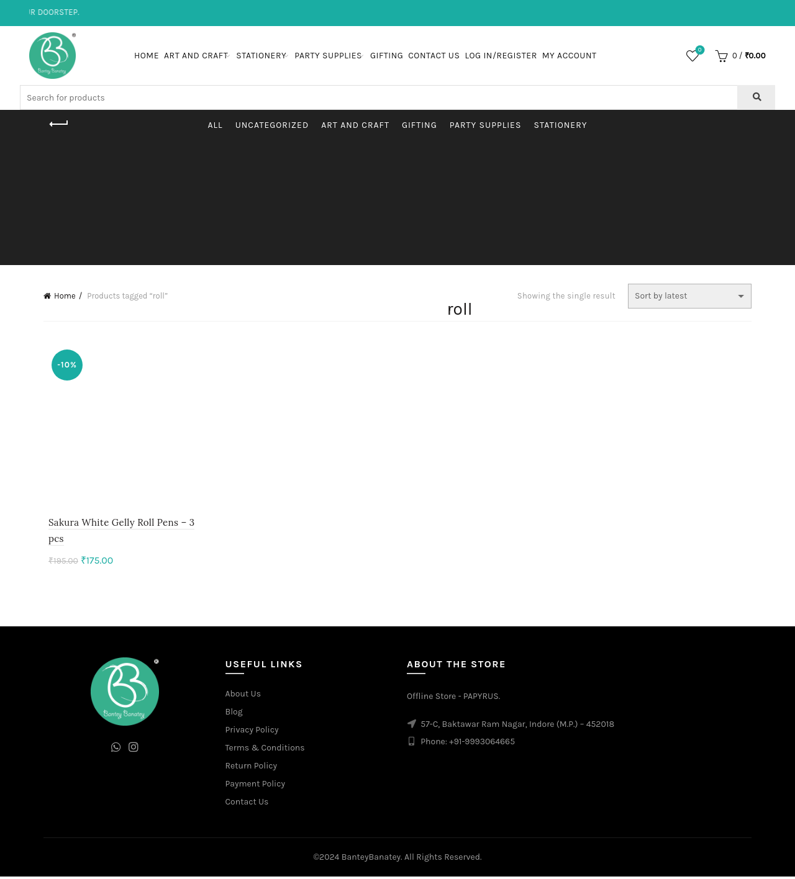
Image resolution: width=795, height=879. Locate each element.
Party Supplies (328, 55)
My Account (569, 55)
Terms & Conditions (265, 750)
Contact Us (434, 55)
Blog (234, 714)
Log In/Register (501, 55)
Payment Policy (255, 786)
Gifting (386, 55)
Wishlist (698, 51)
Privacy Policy (252, 732)
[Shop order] (690, 296)
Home (146, 55)
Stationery (261, 55)
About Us (243, 696)
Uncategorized (272, 125)
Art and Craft (196, 55)
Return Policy (251, 768)
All (215, 125)
